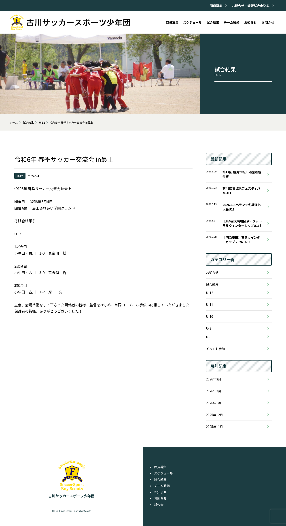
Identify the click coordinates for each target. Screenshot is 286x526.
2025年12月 (214, 414)
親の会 (158, 504)
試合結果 (212, 284)
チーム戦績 (162, 485)
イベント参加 (215, 348)
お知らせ (212, 272)
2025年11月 (214, 426)
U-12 (209, 292)
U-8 (208, 337)
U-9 (208, 328)
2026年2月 (213, 391)
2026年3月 (213, 379)
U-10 (209, 316)
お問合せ (160, 498)
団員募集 (160, 467)
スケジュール (163, 473)
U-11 (209, 304)
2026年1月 (213, 403)
